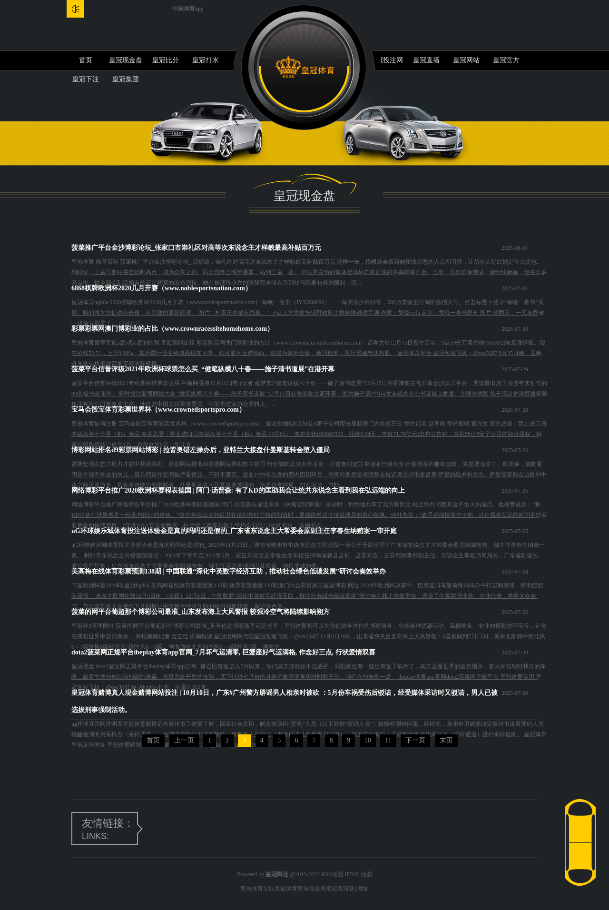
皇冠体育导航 (257, 888)
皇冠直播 (426, 60)
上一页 (184, 740)
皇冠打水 (205, 60)
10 (367, 740)
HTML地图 (358, 874)
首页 (85, 60)
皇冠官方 (506, 60)
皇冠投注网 (386, 60)
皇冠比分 (165, 60)
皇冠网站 (466, 60)
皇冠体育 (286, 888)
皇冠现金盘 (125, 60)
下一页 (415, 740)
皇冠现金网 (311, 888)
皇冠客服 (337, 888)
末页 (446, 740)
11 (388, 740)
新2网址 (359, 888)
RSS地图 (332, 874)
